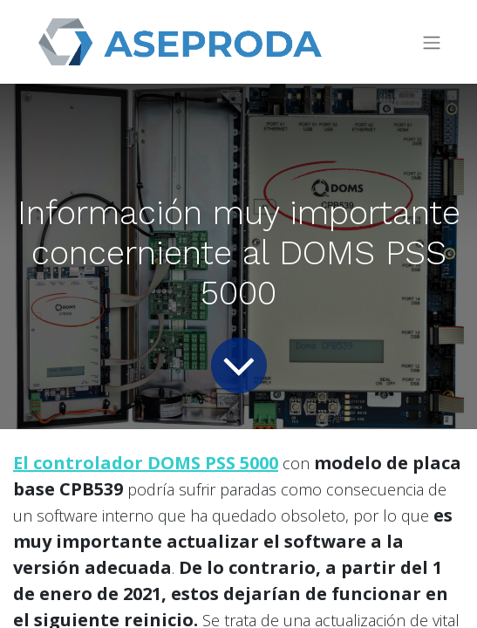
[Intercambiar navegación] (431, 42)
